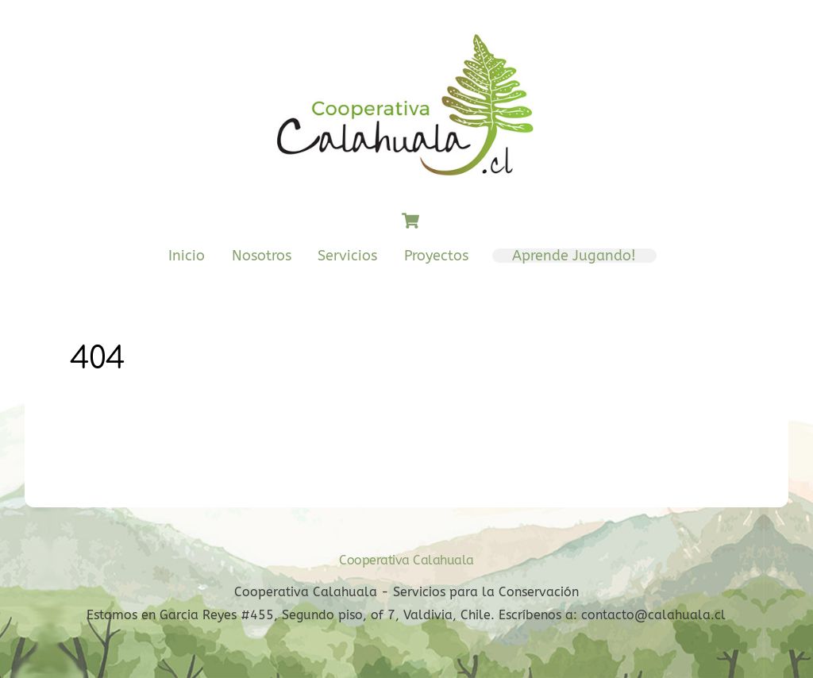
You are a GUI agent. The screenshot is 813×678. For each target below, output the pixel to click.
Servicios (347, 255)
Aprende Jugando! (574, 255)
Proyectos (436, 255)
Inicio (186, 255)
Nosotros (261, 255)
